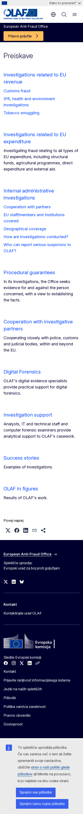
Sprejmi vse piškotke (35, 792)
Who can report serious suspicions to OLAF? (37, 247)
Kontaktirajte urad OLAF (23, 613)
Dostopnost (13, 724)
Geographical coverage (25, 229)
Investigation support (28, 415)
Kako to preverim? (65, 3)
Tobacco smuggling (21, 113)
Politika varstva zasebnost (25, 706)
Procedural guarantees (29, 272)
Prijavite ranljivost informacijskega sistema (37, 680)
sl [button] (53, 14)
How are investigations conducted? (36, 236)
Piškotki (10, 698)
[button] (8, 530)
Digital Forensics (22, 372)
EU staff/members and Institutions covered (34, 217)
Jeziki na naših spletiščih (23, 689)
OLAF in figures (21, 488)
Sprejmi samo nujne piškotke (42, 804)
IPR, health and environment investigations (29, 101)
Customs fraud (17, 91)
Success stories (21, 458)
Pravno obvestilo (17, 715)
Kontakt (10, 671)
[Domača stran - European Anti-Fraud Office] (25, 14)
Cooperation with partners (27, 207)
